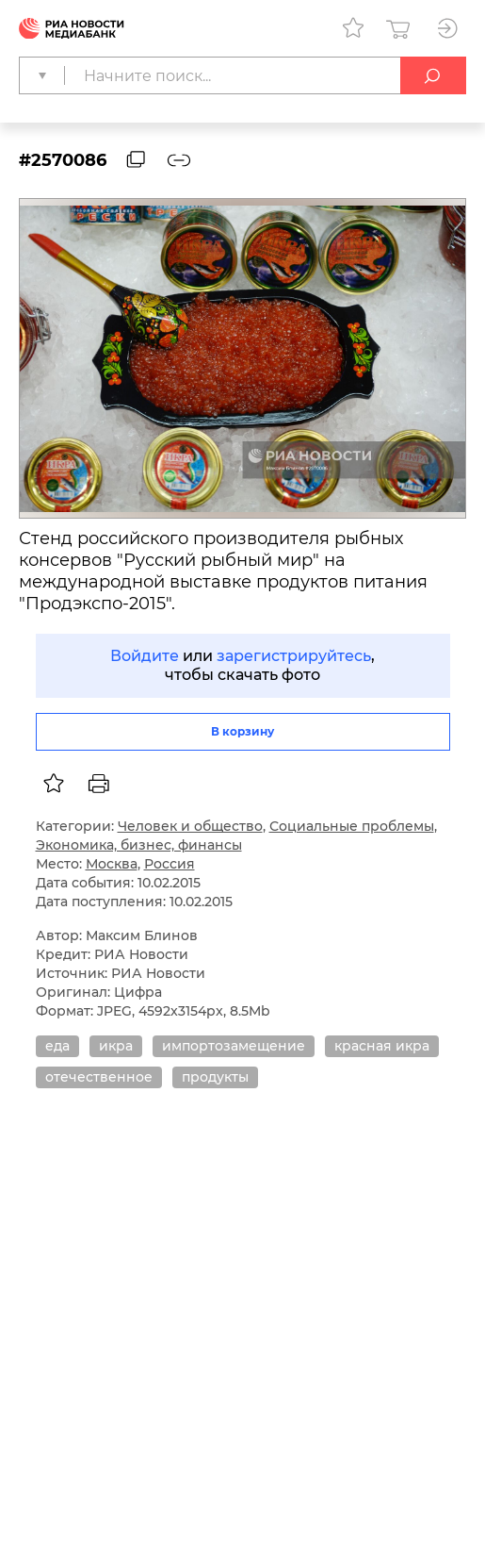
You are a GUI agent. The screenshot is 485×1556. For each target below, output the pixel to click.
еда (57, 1045)
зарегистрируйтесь (294, 656)
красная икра (381, 1045)
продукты (215, 1076)
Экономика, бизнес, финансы (139, 844)
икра (116, 1045)
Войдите (144, 656)
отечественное (99, 1076)
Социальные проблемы (351, 826)
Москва (111, 863)
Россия (169, 863)
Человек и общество (190, 826)
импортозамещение (233, 1045)
